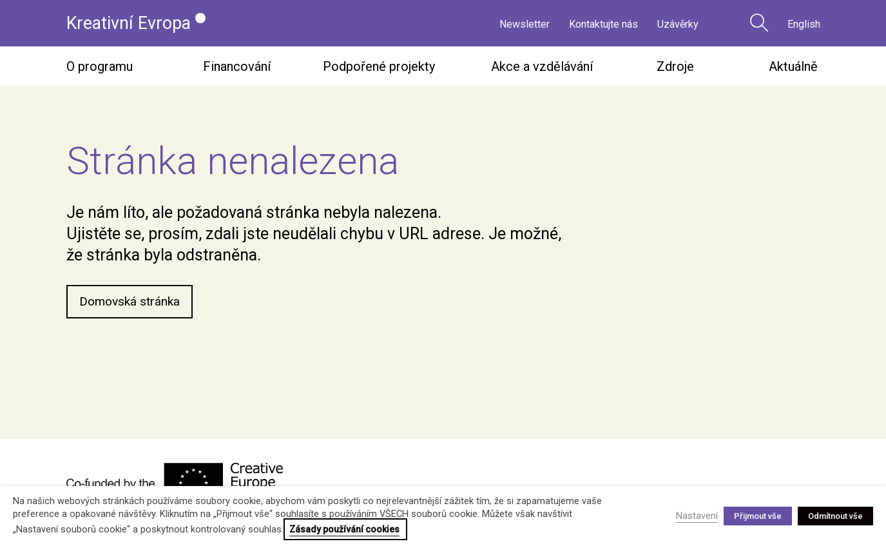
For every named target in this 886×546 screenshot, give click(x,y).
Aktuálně (793, 68)
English (803, 24)
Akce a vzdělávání (542, 68)
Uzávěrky (677, 24)
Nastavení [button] (697, 516)
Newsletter (524, 24)
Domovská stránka (131, 304)
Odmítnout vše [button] (835, 516)
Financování (237, 68)
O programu (99, 68)
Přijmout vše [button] (758, 516)
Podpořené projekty (379, 68)
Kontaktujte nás (603, 24)
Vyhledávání (759, 23)
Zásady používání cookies (344, 529)
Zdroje (675, 68)
